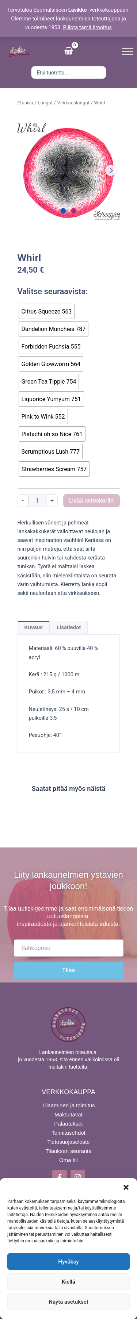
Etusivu (25, 102)
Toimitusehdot (68, 1133)
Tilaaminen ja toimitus (68, 1105)
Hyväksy (68, 1261)
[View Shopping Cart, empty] (68, 51)
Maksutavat (68, 1114)
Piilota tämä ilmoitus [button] (87, 27)
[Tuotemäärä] (37, 500)
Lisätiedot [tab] (69, 627)
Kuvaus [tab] (33, 627)
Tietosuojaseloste (68, 1142)
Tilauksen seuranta (68, 1151)
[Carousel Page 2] (74, 211)
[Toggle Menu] (127, 51)
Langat (45, 102)
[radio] (47, 311)
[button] (126, 1187)
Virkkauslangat (73, 102)
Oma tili (68, 1160)
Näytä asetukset (68, 1302)
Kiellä (68, 1281)
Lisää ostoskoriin (91, 500)
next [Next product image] (110, 170)
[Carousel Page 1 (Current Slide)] (63, 211)
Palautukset (68, 1123)
